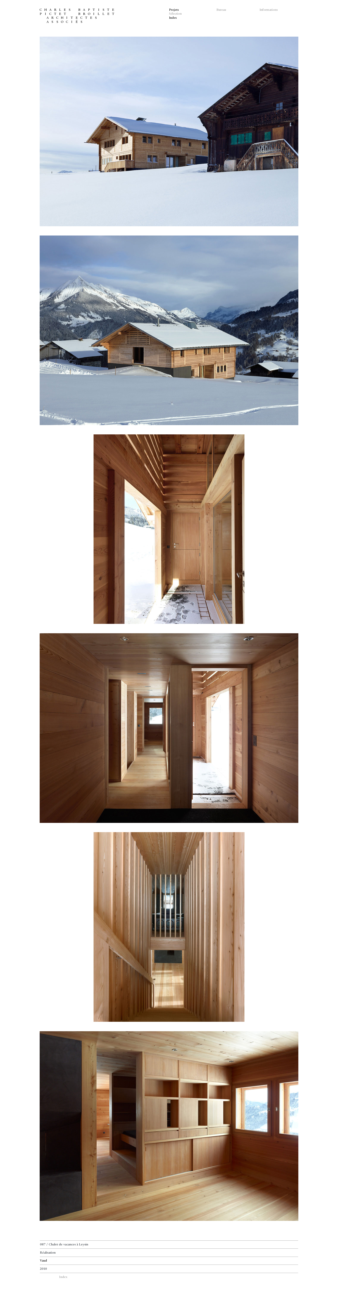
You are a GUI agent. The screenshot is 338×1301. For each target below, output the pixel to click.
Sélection (175, 14)
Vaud (43, 1260)
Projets (174, 10)
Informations (269, 10)
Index (173, 18)
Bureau (221, 10)
